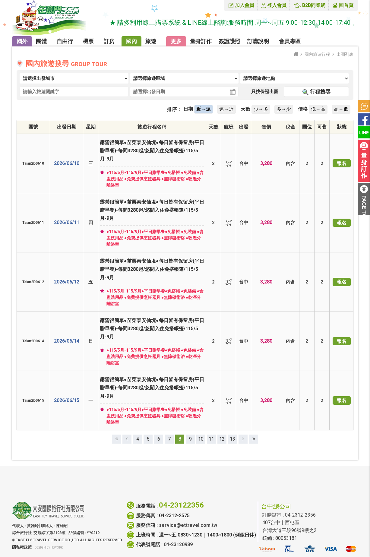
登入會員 (276, 5)
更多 (176, 41)
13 (232, 439)
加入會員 (244, 5)
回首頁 (346, 5)
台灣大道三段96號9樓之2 (289, 530)
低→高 (318, 109)
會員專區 (290, 41)
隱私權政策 (22, 547)
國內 (131, 41)
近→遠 (203, 109)
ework (57, 547)
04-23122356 (181, 505)
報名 (341, 163)
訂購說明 (258, 41)
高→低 (341, 109)
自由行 (65, 41)
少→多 (261, 109)
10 (201, 439)
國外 (22, 41)
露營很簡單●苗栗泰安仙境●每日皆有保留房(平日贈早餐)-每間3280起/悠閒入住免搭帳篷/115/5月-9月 (152, 151)
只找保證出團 (264, 91)
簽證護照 (229, 41)
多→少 (284, 109)
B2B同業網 (313, 5)
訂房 (109, 41)
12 (222, 439)
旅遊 (150, 41)
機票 (88, 41)
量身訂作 (201, 41)
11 (211, 439)
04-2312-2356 (300, 515)
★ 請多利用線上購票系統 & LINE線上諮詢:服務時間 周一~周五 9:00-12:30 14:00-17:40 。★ (239, 22)
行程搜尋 (320, 92)
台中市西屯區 (284, 522)
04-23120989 (178, 544)
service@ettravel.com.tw (188, 525)
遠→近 (226, 109)
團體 (41, 41)
